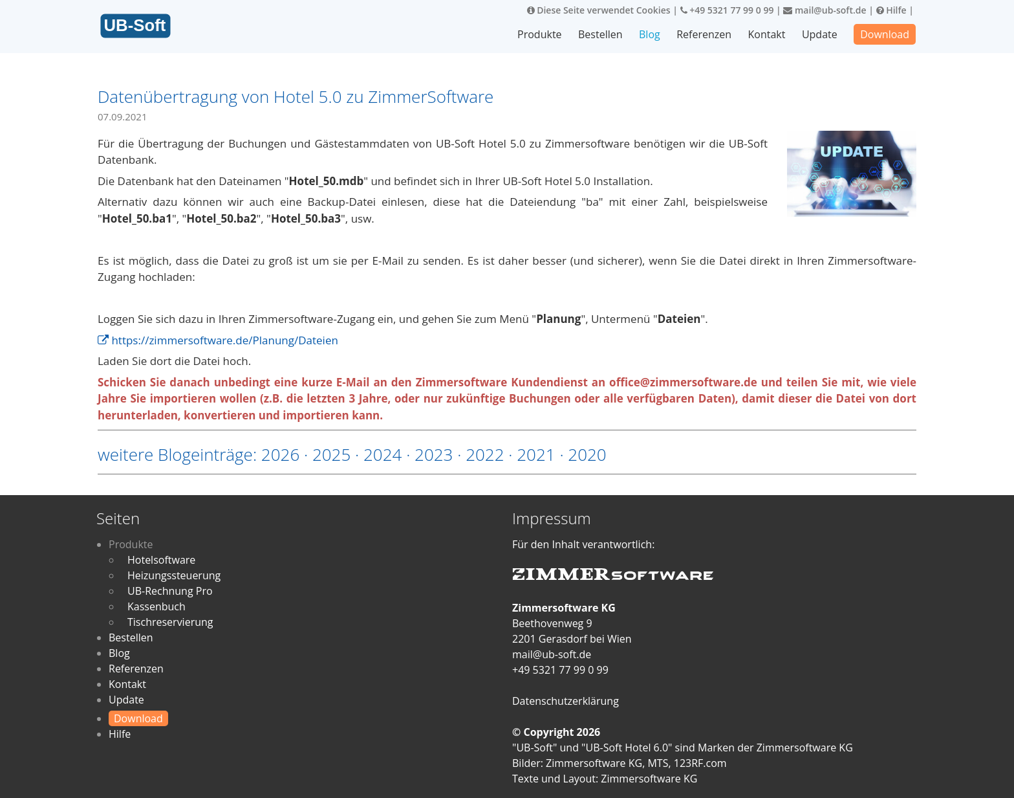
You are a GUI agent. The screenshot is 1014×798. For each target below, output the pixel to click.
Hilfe (891, 10)
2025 (331, 454)
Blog (649, 34)
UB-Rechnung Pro (170, 591)
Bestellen (600, 34)
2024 (382, 454)
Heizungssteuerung (174, 575)
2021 (536, 454)
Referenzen (703, 34)
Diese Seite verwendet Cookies (599, 10)
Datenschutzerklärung (565, 701)
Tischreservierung (170, 622)
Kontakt (767, 34)
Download (884, 34)
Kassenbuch (156, 606)
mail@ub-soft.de (824, 10)
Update (819, 34)
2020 (587, 454)
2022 (485, 454)
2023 (434, 454)
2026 (280, 454)
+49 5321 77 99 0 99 (727, 10)
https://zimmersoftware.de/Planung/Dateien (218, 340)
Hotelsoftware (161, 560)
